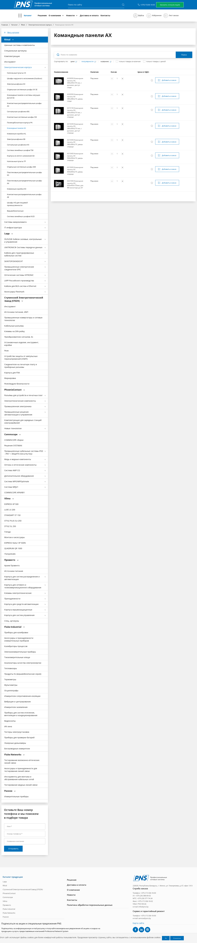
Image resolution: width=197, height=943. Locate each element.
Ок (166, 938)
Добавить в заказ (169, 80)
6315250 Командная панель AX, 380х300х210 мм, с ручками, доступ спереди (75, 128)
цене (72, 61)
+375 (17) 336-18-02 (145, 901)
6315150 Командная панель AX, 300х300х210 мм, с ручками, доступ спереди (75, 112)
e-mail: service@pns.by (142, 918)
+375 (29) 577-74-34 (144, 898)
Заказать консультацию (170, 5)
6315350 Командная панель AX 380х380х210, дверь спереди (75, 143)
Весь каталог (13, 32)
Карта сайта (138, 923)
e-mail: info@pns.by (140, 906)
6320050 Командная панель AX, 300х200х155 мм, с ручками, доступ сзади (75, 82)
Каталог (28, 15)
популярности (88, 61)
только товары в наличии (130, 61)
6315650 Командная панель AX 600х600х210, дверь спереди (75, 170)
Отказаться (177, 938)
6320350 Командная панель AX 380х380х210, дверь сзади (75, 97)
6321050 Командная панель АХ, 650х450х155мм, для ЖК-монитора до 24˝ (75, 184)
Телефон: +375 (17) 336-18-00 (144, 893)
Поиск (184, 54)
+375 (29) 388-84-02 (143, 895)
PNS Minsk (142, 904)
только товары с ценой (156, 61)
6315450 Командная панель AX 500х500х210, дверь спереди (75, 156)
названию (105, 61)
